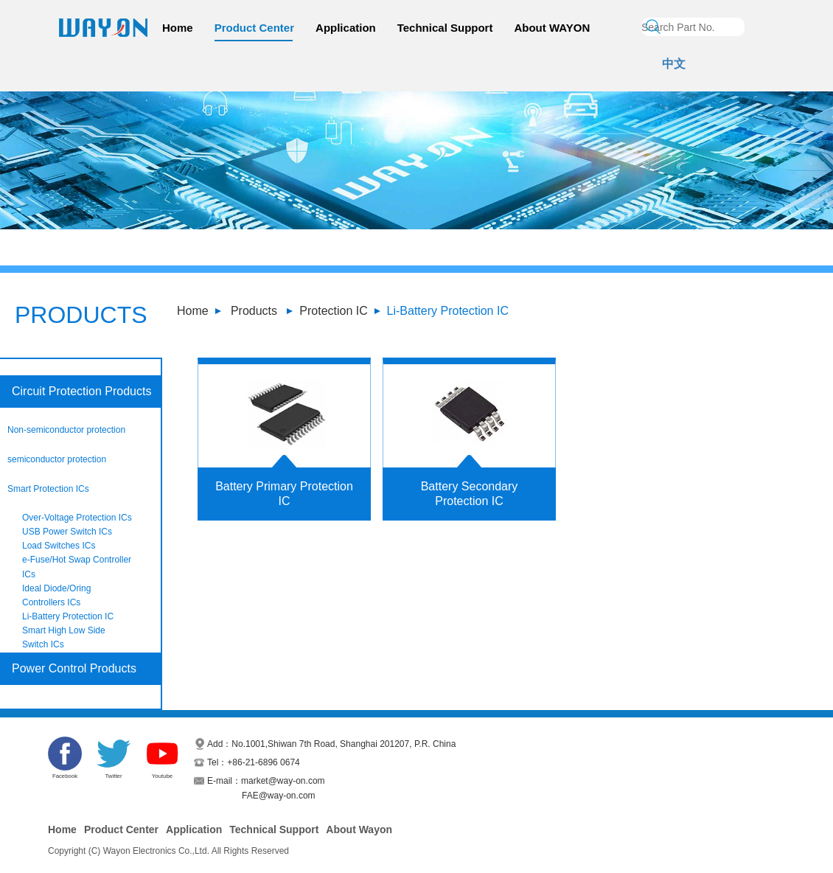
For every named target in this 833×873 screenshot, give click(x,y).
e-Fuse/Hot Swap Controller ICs (76, 566)
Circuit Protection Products (81, 391)
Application (346, 27)
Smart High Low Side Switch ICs (63, 637)
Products (254, 311)
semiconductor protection (56, 459)
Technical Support (445, 27)
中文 (674, 64)
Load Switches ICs (58, 545)
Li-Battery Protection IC (448, 311)
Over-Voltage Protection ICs (77, 517)
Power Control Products (74, 668)
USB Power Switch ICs (67, 531)
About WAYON (552, 27)
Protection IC (333, 311)
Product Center (254, 27)
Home (177, 27)
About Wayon (359, 829)
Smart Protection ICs (48, 489)
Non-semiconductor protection (66, 430)
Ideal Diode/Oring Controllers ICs (56, 595)
